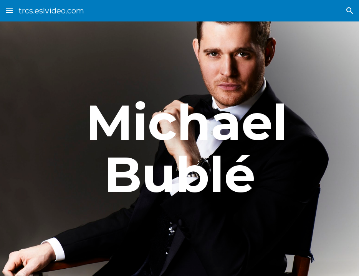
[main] (179, 149)
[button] (9, 10)
